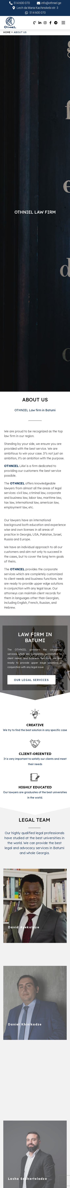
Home (7, 32)
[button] (31, 679)
